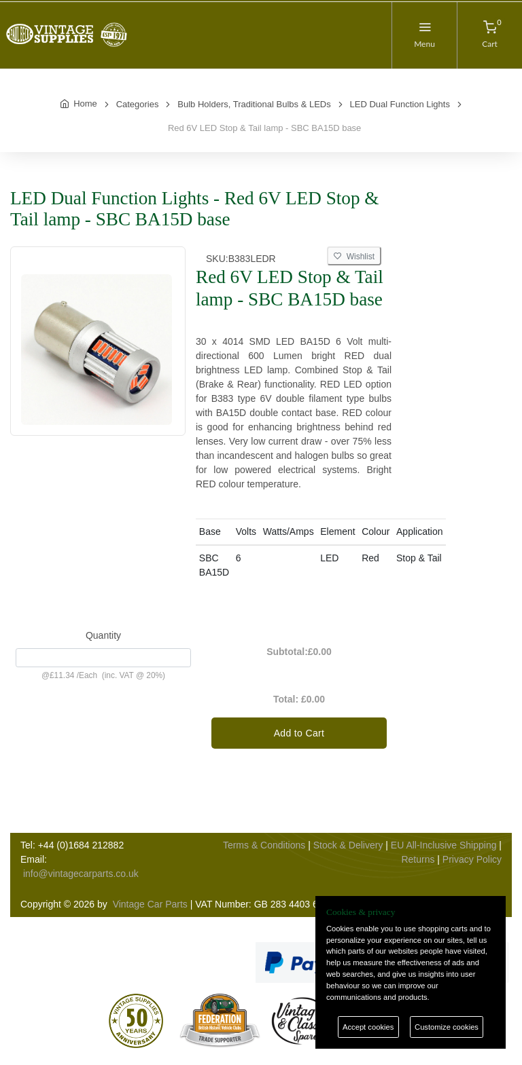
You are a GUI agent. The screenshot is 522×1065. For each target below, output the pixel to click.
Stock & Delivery (348, 845)
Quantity (103, 635)
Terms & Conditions (264, 845)
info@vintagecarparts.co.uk (81, 873)
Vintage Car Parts (150, 904)
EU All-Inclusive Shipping (444, 845)
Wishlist (354, 256)
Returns (417, 859)
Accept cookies (368, 1027)
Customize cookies (446, 1027)
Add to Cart (299, 733)
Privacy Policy (472, 859)
